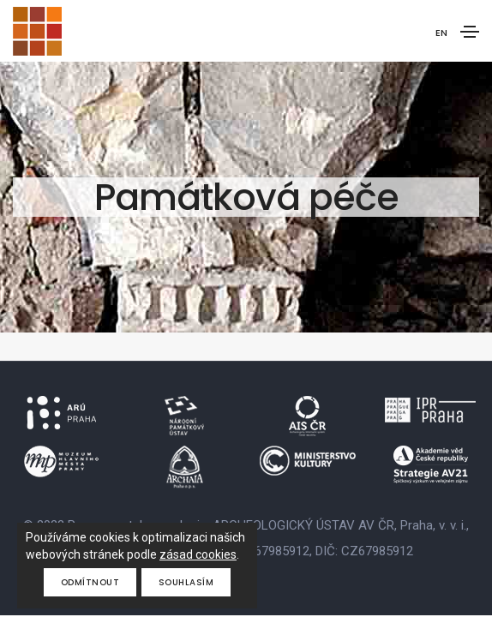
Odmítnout (90, 582)
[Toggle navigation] (469, 32)
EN (441, 32)
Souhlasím (186, 582)
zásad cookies (198, 554)
